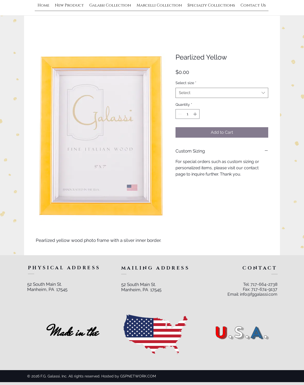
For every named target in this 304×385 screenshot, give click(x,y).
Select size (186, 83)
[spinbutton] (187, 114)
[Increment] (195, 114)
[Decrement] (179, 114)
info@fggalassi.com (258, 294)
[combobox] (222, 93)
